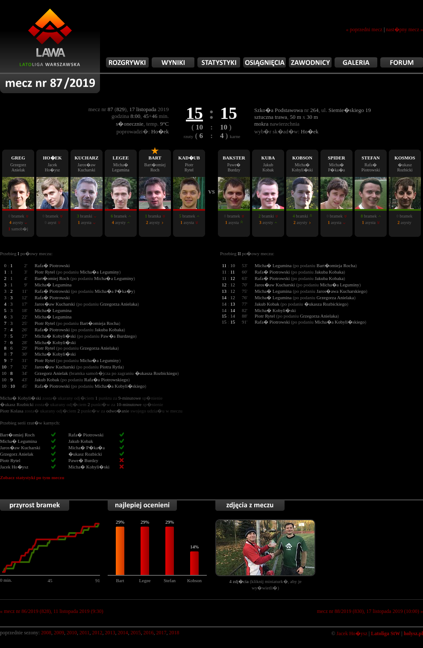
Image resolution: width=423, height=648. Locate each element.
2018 (174, 633)
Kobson (194, 580)
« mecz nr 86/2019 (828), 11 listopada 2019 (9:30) (51, 611)
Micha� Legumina (53, 284)
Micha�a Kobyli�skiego (120, 386)
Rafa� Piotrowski (52, 265)
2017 (161, 633)
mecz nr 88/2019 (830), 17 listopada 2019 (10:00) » (370, 611)
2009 (59, 633)
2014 (123, 633)
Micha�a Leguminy (99, 271)
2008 (46, 633)
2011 (84, 633)
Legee (145, 580)
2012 (97, 633)
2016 (149, 633)
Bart (120, 580)
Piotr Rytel (45, 271)
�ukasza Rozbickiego (325, 303)
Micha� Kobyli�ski (55, 336)
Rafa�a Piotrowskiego (106, 379)
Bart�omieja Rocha (99, 323)
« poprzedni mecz (364, 29)
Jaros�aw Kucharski (55, 303)
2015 (136, 633)
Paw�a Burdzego (118, 336)
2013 (110, 633)
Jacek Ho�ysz (352, 633)
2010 (72, 633)
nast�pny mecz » (404, 29)
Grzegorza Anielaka (119, 303)
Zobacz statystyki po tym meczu (32, 477)
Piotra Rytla (111, 366)
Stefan (170, 580)
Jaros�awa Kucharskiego (341, 291)
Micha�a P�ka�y (114, 291)
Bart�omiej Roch (52, 278)
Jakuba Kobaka (109, 329)
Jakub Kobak (47, 379)
